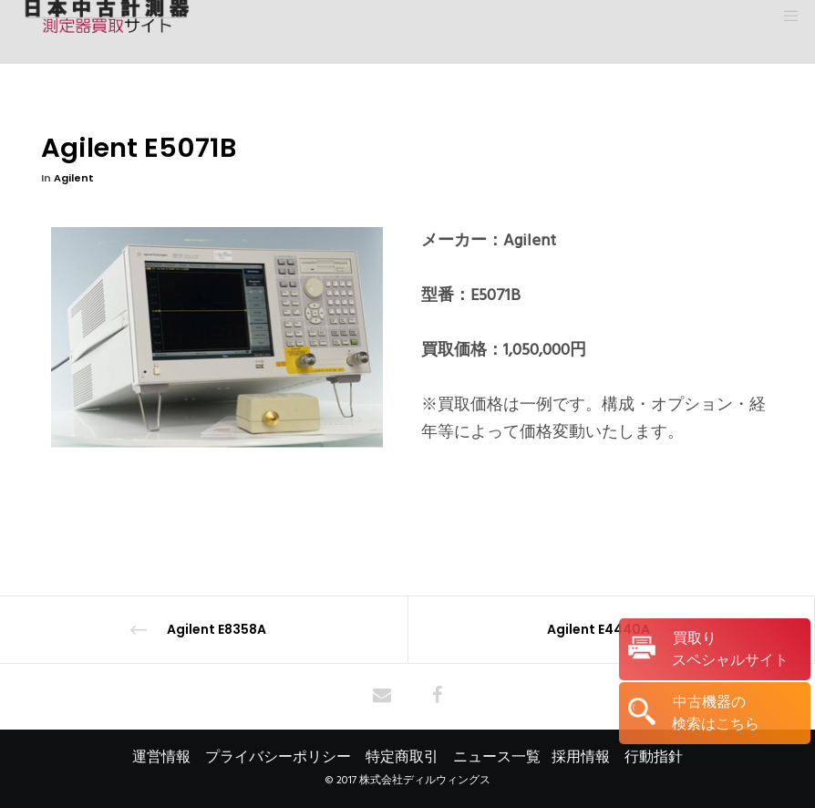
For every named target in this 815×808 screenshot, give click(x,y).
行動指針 (653, 757)
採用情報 (581, 757)
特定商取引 (402, 757)
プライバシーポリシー (278, 757)
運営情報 (161, 757)
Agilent (74, 178)
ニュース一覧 (497, 757)
